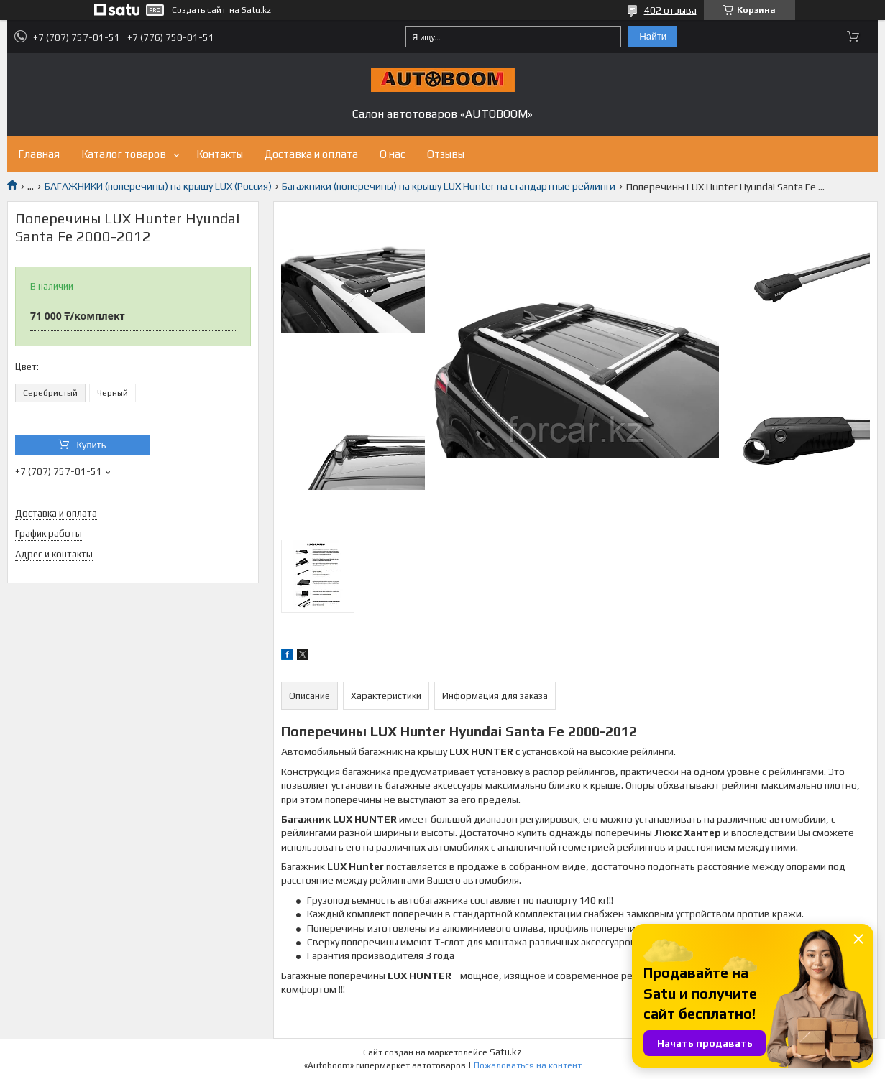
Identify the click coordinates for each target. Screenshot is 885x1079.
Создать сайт (199, 10)
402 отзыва (670, 10)
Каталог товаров (123, 154)
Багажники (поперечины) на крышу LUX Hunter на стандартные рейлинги (448, 186)
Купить (91, 445)
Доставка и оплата (311, 154)
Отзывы (445, 154)
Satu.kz (506, 1052)
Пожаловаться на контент (528, 1065)
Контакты (219, 154)
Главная (39, 154)
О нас (392, 154)
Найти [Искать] (652, 36)
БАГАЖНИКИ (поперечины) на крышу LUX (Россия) (158, 186)
